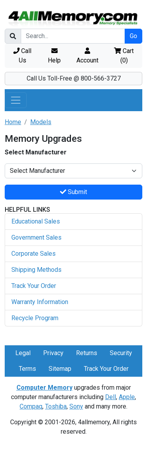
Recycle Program (34, 318)
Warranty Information (39, 302)
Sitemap (60, 368)
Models (40, 122)
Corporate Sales (33, 253)
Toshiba (56, 406)
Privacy (53, 353)
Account (87, 56)
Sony (76, 406)
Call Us (22, 55)
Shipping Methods (36, 269)
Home (13, 122)
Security (121, 353)
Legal (23, 353)
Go (133, 36)
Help (54, 56)
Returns (86, 353)
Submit (73, 192)
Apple (127, 397)
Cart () (124, 55)
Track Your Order (33, 286)
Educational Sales (35, 221)
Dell (110, 397)
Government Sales (36, 237)
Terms (27, 368)
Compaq (31, 406)
